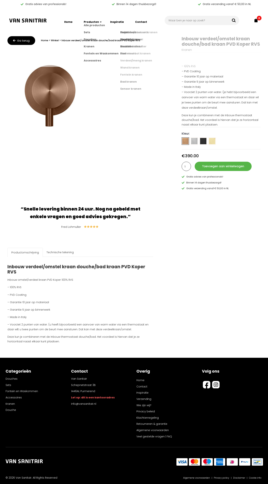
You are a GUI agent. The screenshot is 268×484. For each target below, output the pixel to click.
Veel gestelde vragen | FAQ (154, 436)
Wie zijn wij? (143, 405)
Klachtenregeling (147, 418)
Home (68, 20)
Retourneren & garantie (151, 424)
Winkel (55, 40)
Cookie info (255, 477)
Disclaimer (239, 477)
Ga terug (21, 41)
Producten (91, 20)
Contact (141, 20)
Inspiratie (117, 20)
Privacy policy (221, 477)
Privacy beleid (145, 411)
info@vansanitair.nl (83, 405)
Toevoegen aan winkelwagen (223, 166)
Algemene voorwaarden (152, 430)
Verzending (143, 399)
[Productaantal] (186, 166)
